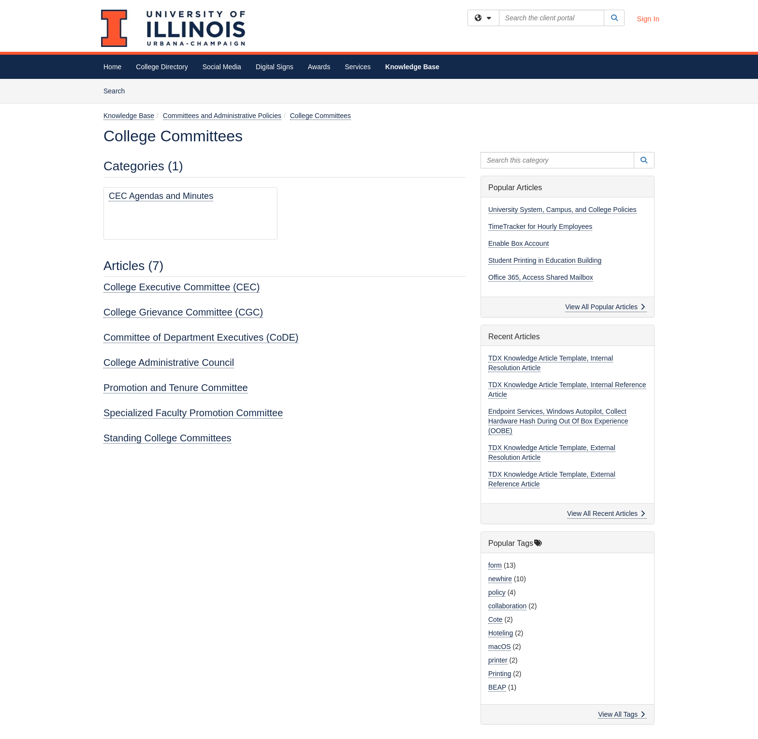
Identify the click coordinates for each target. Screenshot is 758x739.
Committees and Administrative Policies (222, 116)
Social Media (222, 67)
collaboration (507, 606)
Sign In (648, 19)
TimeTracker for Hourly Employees (540, 226)
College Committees (320, 116)
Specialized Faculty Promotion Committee (193, 412)
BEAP (497, 687)
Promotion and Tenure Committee (175, 387)
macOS (499, 646)
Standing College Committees (167, 438)
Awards (319, 67)
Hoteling (500, 633)
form (495, 565)
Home (112, 67)
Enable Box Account (518, 243)
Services (358, 67)
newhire (500, 579)
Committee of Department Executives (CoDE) (200, 337)
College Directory (162, 67)
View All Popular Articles (605, 307)
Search (117, 90)
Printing (499, 674)
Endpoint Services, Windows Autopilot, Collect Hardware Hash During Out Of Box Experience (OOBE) (558, 421)
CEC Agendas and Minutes (161, 196)
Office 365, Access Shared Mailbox (540, 277)
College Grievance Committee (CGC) (183, 312)
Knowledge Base (412, 67)
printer (498, 660)
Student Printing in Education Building (544, 260)
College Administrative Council (168, 362)
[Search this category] (557, 160)
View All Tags (621, 714)
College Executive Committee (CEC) (181, 287)
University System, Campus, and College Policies (562, 209)
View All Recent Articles (606, 513)
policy (497, 592)
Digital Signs (274, 67)
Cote (495, 619)
